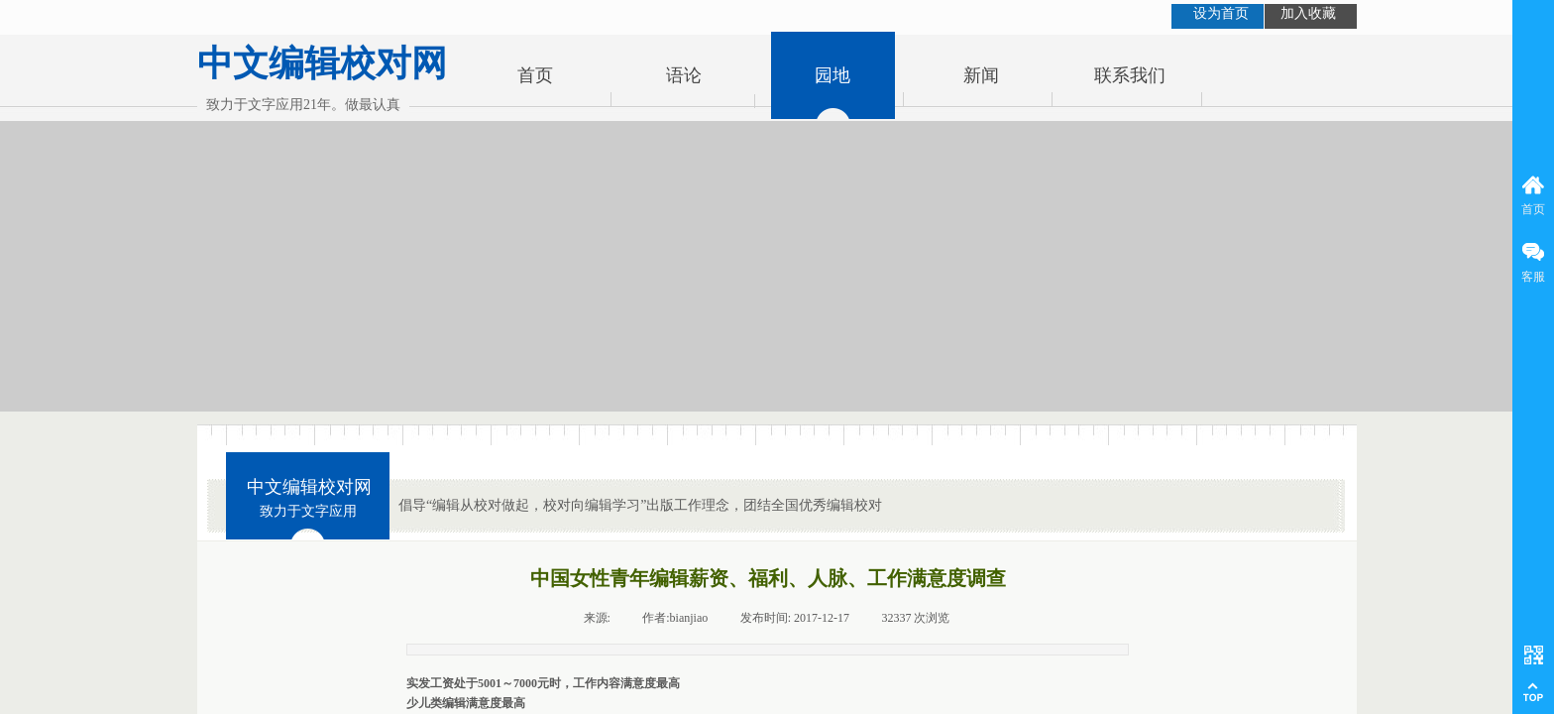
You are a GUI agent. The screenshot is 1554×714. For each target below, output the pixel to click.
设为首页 (1221, 13)
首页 (535, 75)
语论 (684, 75)
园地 (832, 75)
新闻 (981, 75)
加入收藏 (1308, 13)
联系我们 (1130, 75)
